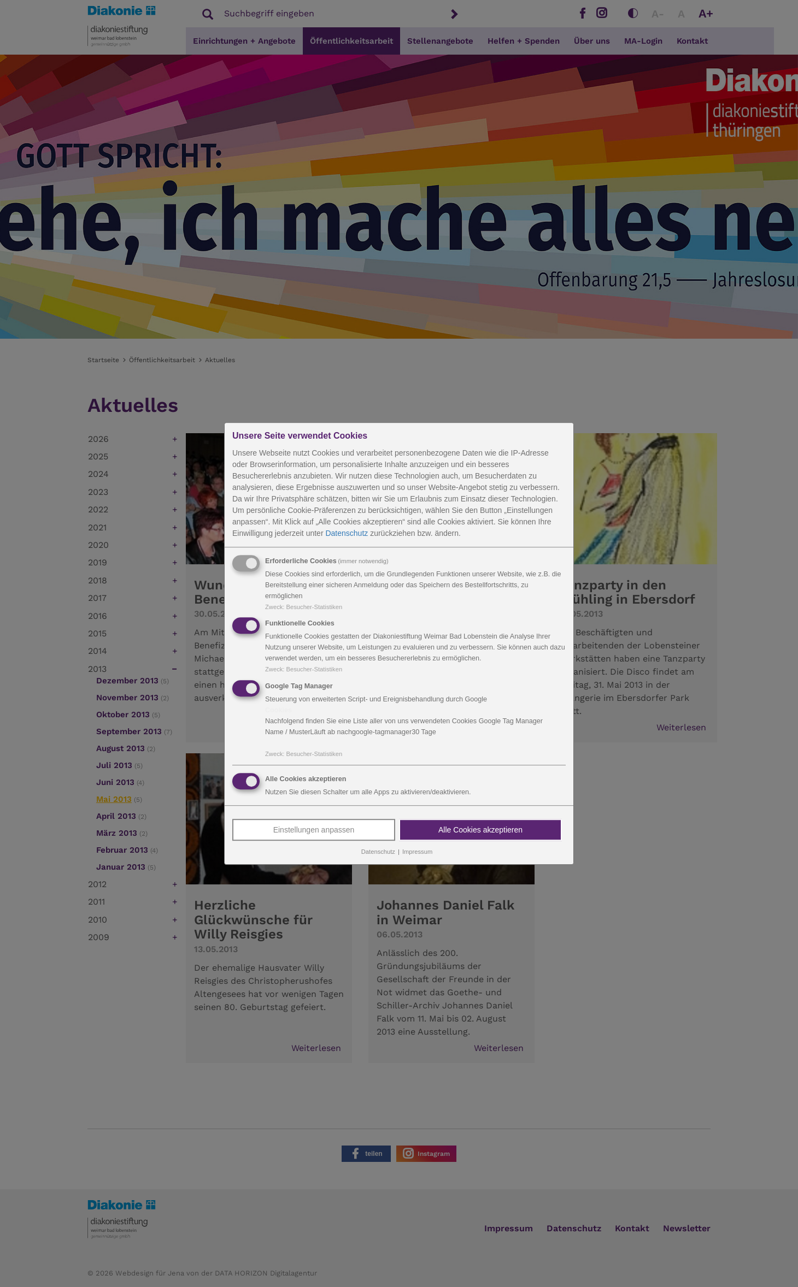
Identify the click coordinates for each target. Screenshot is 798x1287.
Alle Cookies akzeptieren (480, 829)
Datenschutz (346, 533)
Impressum (417, 851)
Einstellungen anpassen (314, 829)
